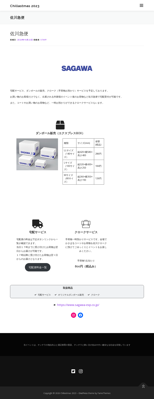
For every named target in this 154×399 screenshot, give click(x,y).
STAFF (44, 40)
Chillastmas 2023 (24, 6)
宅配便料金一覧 (45, 265)
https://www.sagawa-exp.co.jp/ (78, 304)
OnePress (83, 392)
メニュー (141, 5)
